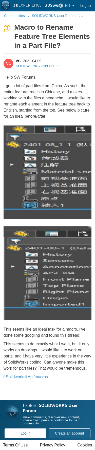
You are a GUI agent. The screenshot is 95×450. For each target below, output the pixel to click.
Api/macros (38, 377)
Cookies (84, 445)
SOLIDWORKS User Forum (38, 66)
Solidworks (15, 377)
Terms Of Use (15, 445)
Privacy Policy (52, 445)
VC (18, 61)
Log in (25, 433)
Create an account (69, 433)
